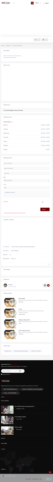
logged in (12, 110)
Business (8, 45)
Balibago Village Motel (24, 319)
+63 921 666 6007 (12, 393)
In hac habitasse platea (20, 416)
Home (2, 45)
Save (37, 39)
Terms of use (28, 479)
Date (4, 177)
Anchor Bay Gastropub (24, 330)
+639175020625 (14, 250)
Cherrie (10, 284)
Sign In (46, 3)
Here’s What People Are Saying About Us (24, 406)
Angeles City (8, 351)
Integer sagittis (18, 427)
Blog (40, 479)
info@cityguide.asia (12, 389)
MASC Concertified (36, 351)
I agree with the (8, 374)
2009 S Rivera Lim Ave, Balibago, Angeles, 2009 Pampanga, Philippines (33, 300)
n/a (10, 254)
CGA (3, 475)
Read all (4, 438)
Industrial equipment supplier (21, 351)
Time (4, 184)
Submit (45, 209)
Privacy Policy (13, 374)
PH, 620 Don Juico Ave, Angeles (34, 389)
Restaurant (21, 301)
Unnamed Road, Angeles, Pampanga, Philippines (23, 246)
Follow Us (4, 469)
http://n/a (13, 258)
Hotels (20, 323)
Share (45, 39)
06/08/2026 (27, 180)
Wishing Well (22, 298)
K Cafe (20, 309)
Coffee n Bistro (22, 314)
